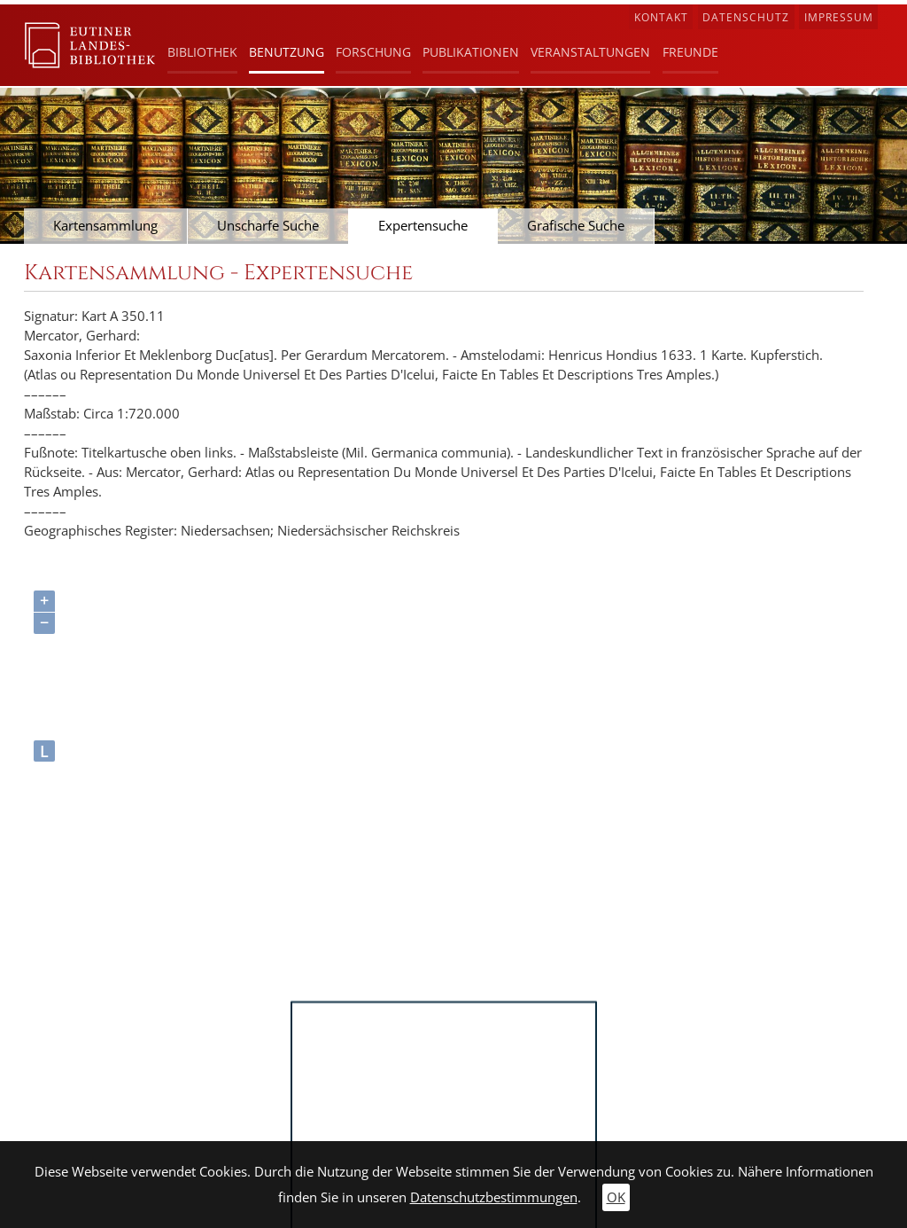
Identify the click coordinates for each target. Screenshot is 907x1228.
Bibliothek (202, 51)
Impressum (838, 17)
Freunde (690, 51)
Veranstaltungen (590, 51)
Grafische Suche (575, 225)
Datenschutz (745, 17)
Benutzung (286, 51)
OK (616, 1197)
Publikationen (470, 51)
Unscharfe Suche (268, 225)
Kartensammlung (105, 225)
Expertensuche (423, 225)
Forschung (373, 51)
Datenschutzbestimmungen (494, 1197)
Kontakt (661, 17)
